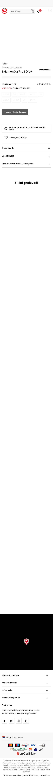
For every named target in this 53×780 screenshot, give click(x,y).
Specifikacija (26, 155)
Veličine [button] (16, 88)
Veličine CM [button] (25, 88)
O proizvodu (26, 148)
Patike (4, 63)
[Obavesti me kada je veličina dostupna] (6, 94)
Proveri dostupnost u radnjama (26, 163)
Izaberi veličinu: (9, 84)
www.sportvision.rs (15, 775)
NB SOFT (31, 775)
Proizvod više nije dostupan (15, 112)
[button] (22, 11)
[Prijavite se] (38, 11)
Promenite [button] (18, 737)
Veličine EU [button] (6, 88)
